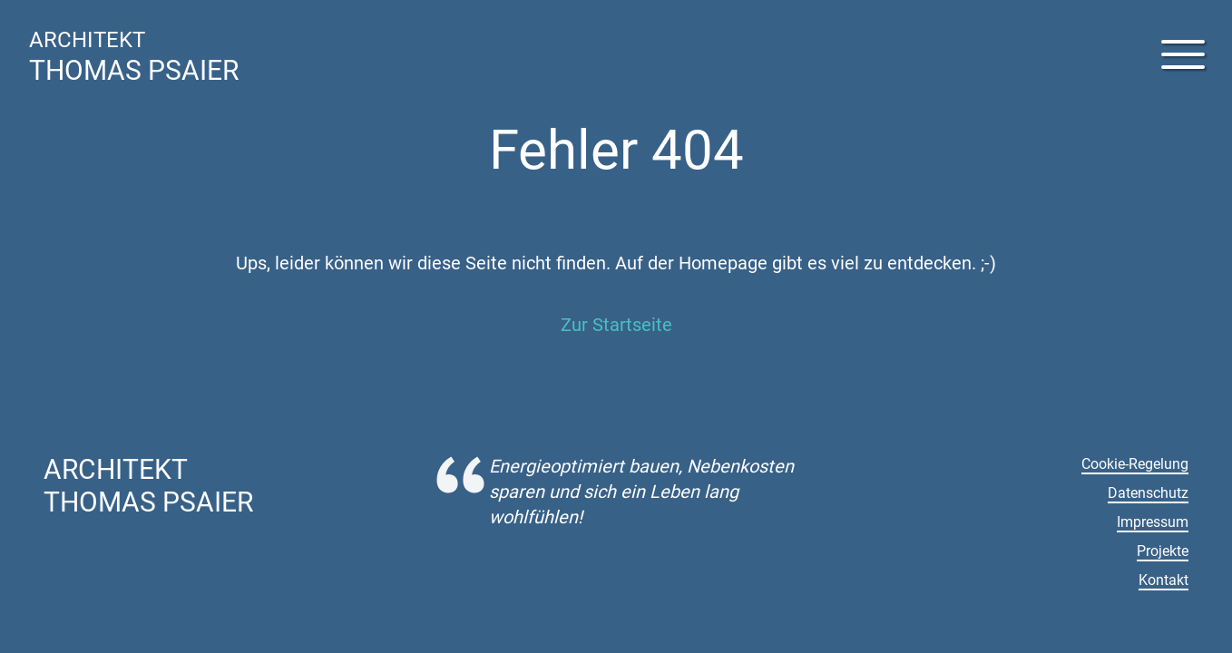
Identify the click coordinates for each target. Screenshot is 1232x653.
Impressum (1152, 522)
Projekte (1162, 551)
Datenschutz (1148, 493)
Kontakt (1163, 580)
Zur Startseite (616, 325)
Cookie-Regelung (1134, 464)
